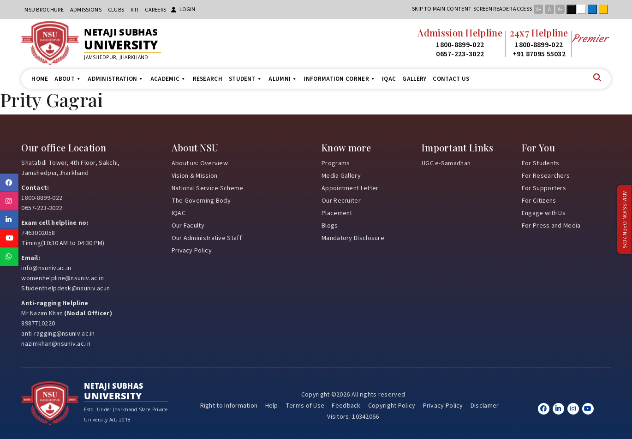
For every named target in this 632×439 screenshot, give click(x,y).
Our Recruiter (341, 200)
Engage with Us (544, 213)
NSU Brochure (44, 10)
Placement (337, 213)
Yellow (605, 9)
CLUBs (116, 10)
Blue (594, 9)
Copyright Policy (392, 405)
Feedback (346, 405)
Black (573, 9)
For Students (541, 163)
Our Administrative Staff (207, 238)
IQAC (389, 79)
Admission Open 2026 (624, 219)
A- (560, 9)
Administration (116, 79)
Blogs (330, 225)
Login (183, 9)
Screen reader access (502, 9)
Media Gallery (341, 175)
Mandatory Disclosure (353, 238)
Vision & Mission (195, 175)
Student (245, 79)
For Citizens (539, 200)
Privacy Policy (192, 250)
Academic (168, 79)
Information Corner (340, 79)
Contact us (451, 79)
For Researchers (546, 175)
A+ (538, 9)
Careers (155, 10)
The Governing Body (201, 200)
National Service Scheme (208, 188)
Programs (336, 163)
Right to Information (229, 405)
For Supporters (544, 188)
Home (39, 79)
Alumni (282, 79)
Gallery (414, 79)
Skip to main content (441, 9)
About (67, 79)
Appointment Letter (350, 188)
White (583, 9)
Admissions (85, 10)
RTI (134, 10)
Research (207, 79)
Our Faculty (188, 225)
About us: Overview (200, 163)
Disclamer (485, 405)
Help (271, 405)
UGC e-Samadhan (446, 163)
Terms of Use (305, 405)
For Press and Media (551, 225)
